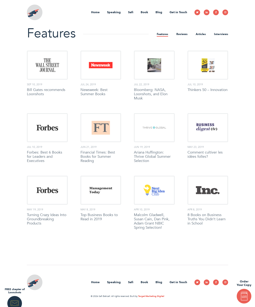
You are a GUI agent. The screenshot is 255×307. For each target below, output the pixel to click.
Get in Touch (178, 12)
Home (95, 12)
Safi (130, 12)
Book (144, 12)
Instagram (225, 12)
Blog (158, 12)
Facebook (216, 12)
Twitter (197, 12)
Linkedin (206, 12)
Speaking (114, 12)
